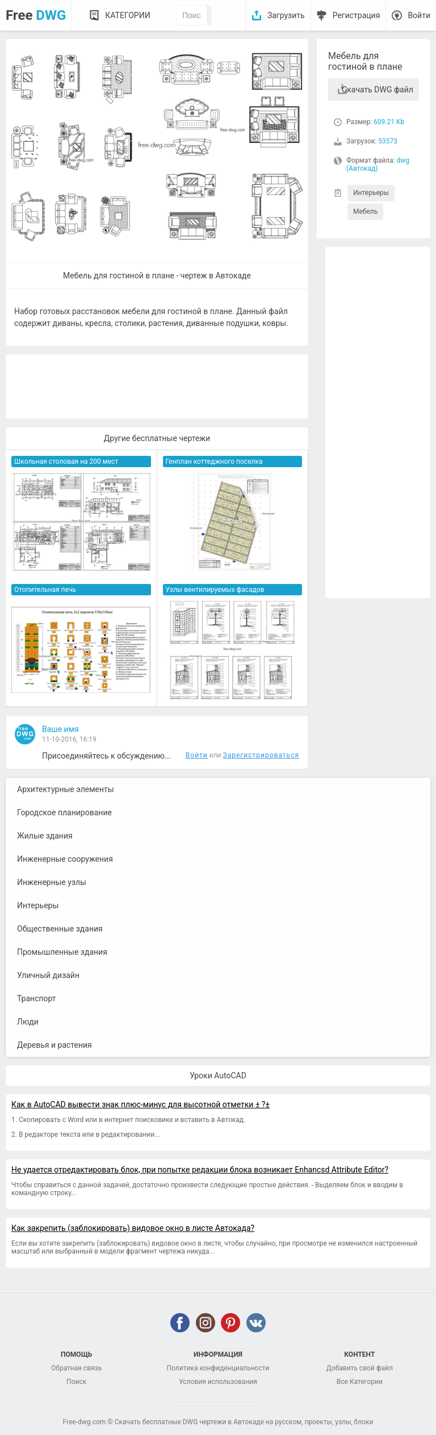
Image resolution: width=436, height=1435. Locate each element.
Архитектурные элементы (65, 789)
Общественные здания (60, 928)
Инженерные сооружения (65, 858)
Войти (419, 15)
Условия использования (218, 1382)
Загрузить (286, 15)
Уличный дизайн (48, 975)
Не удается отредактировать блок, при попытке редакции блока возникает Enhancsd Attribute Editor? (199, 1169)
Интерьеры (371, 193)
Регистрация (356, 15)
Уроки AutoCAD (218, 1075)
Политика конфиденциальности (218, 1368)
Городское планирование (64, 812)
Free (36, 15)
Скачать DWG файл (377, 89)
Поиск (76, 1382)
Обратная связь (76, 1368)
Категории (127, 15)
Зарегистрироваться (261, 755)
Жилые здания (45, 835)
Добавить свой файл (359, 1368)
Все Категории (360, 1382)
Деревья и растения (54, 1044)
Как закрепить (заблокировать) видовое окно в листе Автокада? (132, 1228)
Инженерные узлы (51, 882)
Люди (28, 1021)
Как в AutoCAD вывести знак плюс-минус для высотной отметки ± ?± (140, 1104)
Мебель (365, 211)
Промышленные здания (62, 951)
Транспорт (36, 998)
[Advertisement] (378, 422)
